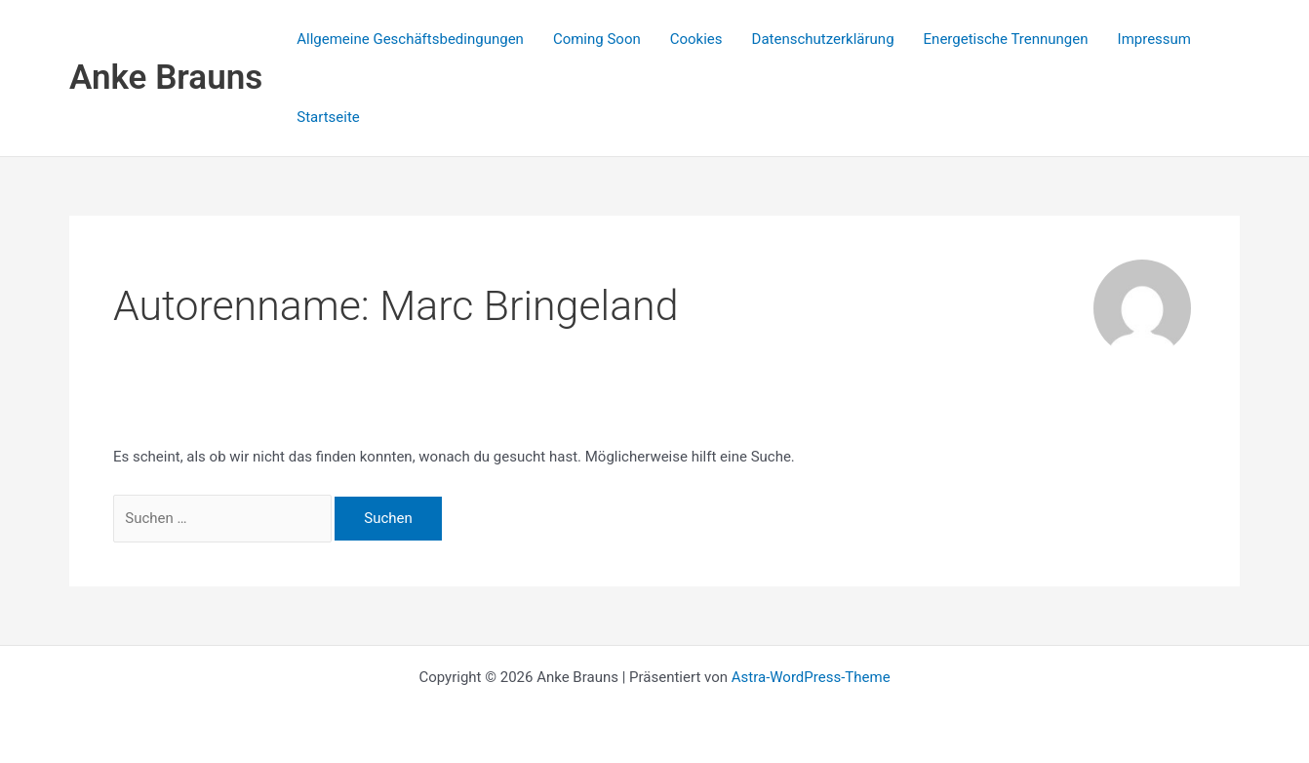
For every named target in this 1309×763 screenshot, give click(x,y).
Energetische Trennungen (1006, 39)
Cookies (696, 39)
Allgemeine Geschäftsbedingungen (410, 39)
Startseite (328, 117)
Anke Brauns (165, 78)
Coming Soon (597, 39)
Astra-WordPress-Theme (811, 677)
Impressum (1154, 39)
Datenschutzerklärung (823, 39)
